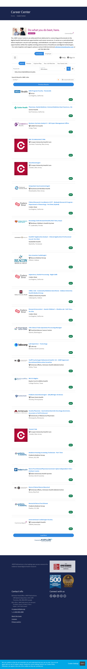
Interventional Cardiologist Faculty (41, 519)
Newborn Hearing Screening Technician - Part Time (46, 452)
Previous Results (43, 84)
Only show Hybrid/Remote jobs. (25, 72)
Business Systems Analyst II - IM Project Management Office (49, 123)
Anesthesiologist (34, 163)
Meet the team (17, 616)
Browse (28, 63)
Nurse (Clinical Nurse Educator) (39, 487)
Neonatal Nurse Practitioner (38, 503)
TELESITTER (33, 429)
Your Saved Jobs (62, 63)
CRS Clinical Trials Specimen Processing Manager (45, 327)
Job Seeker (39, 54)
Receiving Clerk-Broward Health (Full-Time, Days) (45, 221)
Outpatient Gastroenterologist (39, 186)
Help (63, 57)
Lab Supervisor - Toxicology (38, 344)
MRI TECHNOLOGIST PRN (37, 139)
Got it (82, 663)
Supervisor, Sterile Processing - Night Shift (43, 274)
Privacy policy (16, 622)
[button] (73, 69)
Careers (14, 619)
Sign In (71, 57)
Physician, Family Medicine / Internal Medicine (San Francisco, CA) (50, 107)
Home (13, 16)
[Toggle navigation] (15, 57)
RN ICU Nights (33, 378)
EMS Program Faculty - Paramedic (40, 91)
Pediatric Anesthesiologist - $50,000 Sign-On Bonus (46, 395)
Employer (48, 54)
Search (22, 63)
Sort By (15, 80)
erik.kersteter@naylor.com (64, 47)
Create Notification (68, 80)
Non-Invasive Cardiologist (37, 255)
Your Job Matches (49, 63)
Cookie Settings (73, 663)
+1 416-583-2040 (17, 612)
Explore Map (38, 63)
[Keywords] (25, 69)
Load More (43, 535)
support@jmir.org (18, 609)
